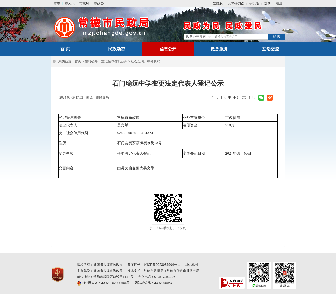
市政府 (84, 3)
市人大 (70, 3)
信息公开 (168, 49)
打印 (252, 97)
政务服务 (219, 49)
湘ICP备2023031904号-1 (162, 265)
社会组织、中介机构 (145, 61)
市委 (57, 3)
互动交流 (270, 49)
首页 (78, 61)
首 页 (65, 49)
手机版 (254, 3)
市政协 (99, 3)
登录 (267, 3)
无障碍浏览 (236, 3)
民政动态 (116, 49)
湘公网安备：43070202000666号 (103, 283)
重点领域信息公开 (114, 61)
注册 (279, 3)
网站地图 (191, 265)
